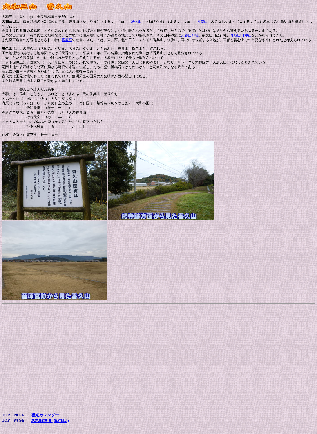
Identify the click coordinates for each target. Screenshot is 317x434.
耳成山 (202, 21)
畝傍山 (136, 21)
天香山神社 (190, 35)
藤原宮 (67, 40)
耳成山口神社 (240, 35)
